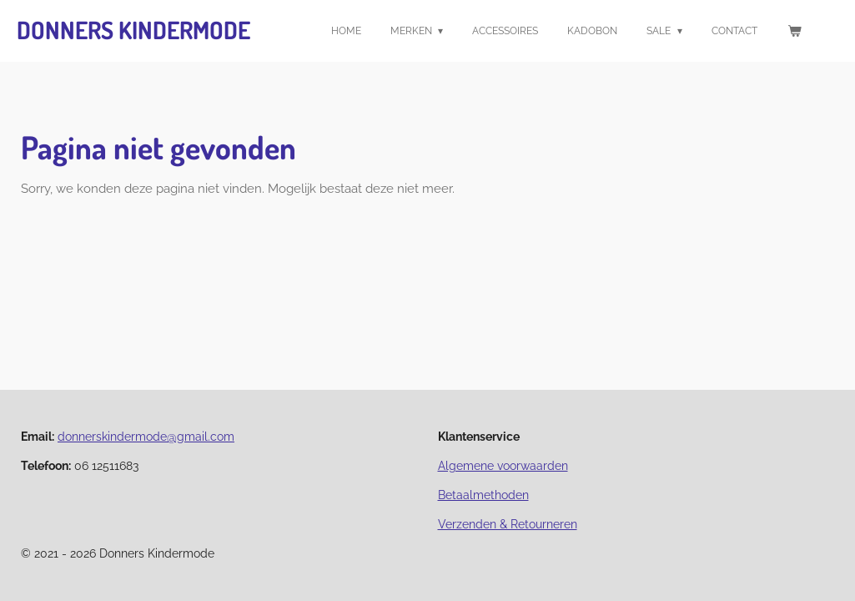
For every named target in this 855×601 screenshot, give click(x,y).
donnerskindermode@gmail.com (146, 436)
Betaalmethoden (483, 495)
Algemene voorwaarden (503, 465)
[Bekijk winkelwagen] (793, 31)
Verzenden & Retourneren (507, 524)
